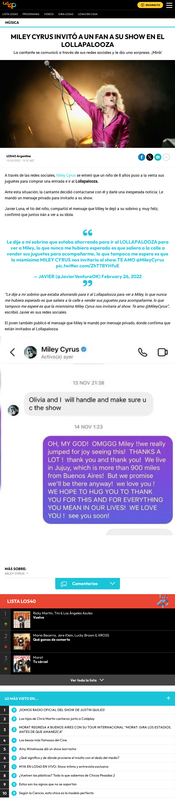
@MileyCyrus (150, 260)
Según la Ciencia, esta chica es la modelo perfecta (56, 793)
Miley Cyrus (66, 175)
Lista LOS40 (10, 14)
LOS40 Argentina (18, 156)
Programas (31, 14)
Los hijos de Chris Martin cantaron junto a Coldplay (57, 719)
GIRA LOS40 (65, 14)
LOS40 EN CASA (88, 14)
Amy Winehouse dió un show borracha (47, 749)
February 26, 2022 (121, 276)
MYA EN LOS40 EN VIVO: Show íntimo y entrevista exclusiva (63, 766)
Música (12, 22)
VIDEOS (49, 14)
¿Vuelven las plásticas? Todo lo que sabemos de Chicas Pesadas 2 (67, 775)
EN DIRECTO (153, 5)
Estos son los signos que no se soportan (48, 784)
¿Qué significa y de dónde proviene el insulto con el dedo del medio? (69, 758)
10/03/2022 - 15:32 (20, 160)
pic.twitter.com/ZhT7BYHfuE (87, 266)
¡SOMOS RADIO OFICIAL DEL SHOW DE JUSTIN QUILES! (62, 710)
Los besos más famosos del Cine (43, 740)
